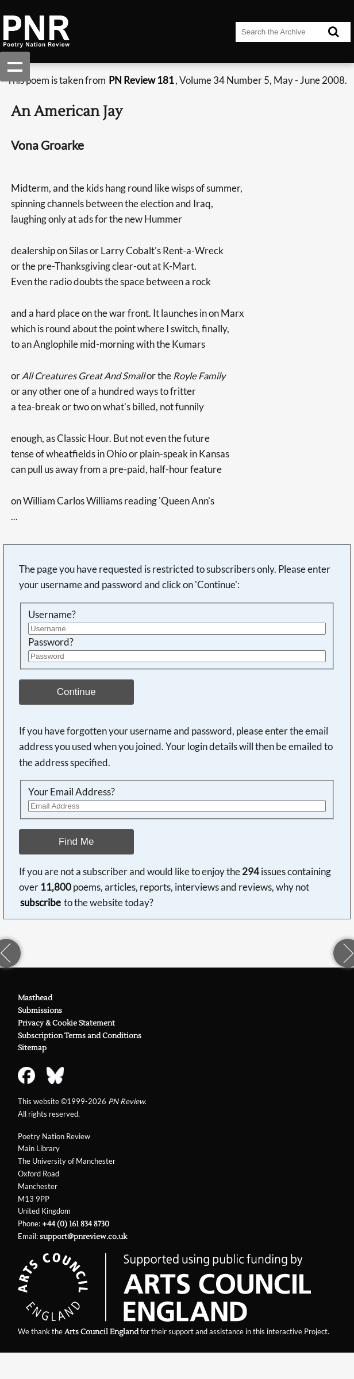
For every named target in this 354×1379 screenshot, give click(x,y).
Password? (51, 642)
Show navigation (15, 66)
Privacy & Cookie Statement (66, 1023)
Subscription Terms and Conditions (79, 1035)
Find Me (76, 841)
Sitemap (32, 1047)
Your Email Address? (71, 792)
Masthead (35, 998)
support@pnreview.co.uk (83, 1236)
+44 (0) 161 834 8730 (75, 1224)
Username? (52, 614)
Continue (76, 691)
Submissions (40, 1010)
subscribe (40, 902)
